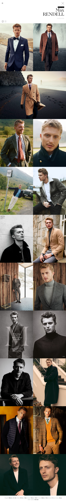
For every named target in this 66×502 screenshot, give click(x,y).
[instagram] (2, 3)
